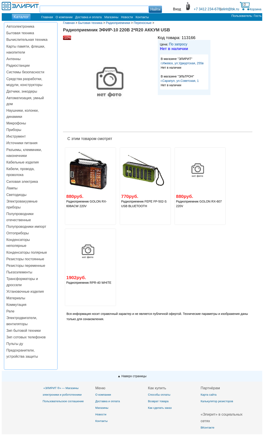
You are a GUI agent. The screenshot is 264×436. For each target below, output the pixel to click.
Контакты (142, 17)
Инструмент (16, 136)
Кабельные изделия (22, 162)
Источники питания (22, 143)
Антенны (13, 59)
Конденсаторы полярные (26, 252)
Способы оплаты (159, 394)
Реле (10, 311)
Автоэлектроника (20, 26)
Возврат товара (158, 401)
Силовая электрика (22, 181)
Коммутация (16, 305)
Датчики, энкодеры (21, 91)
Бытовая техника (20, 33)
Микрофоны (16, 123)
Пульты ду (14, 344)
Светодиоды (16, 195)
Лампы (12, 188)
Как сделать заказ (160, 407)
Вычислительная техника (26, 39)
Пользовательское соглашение (63, 401)
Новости (127, 17)
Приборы (13, 130)
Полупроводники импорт (26, 226)
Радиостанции (18, 65)
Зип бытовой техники (23, 330)
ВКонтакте (207, 427)
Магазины (111, 17)
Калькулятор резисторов (217, 401)
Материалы (15, 298)
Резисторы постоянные (25, 259)
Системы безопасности (25, 72)
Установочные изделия (25, 291)
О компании (64, 17)
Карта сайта (208, 394)
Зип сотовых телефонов (26, 337)
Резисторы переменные (25, 265)
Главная (47, 17)
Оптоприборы (17, 233)
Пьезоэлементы (19, 272)
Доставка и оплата (88, 17)
